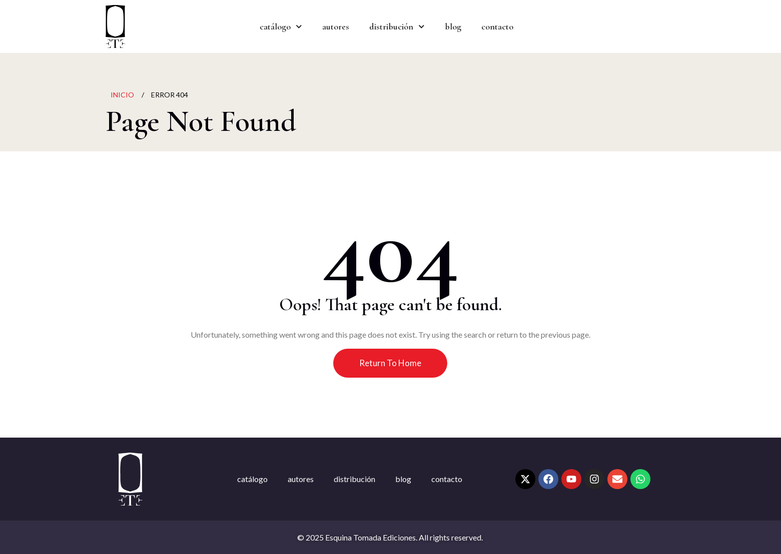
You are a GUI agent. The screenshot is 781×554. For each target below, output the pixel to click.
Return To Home (390, 363)
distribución (397, 26)
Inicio (122, 94)
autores (335, 26)
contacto (497, 26)
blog (453, 26)
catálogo (281, 26)
